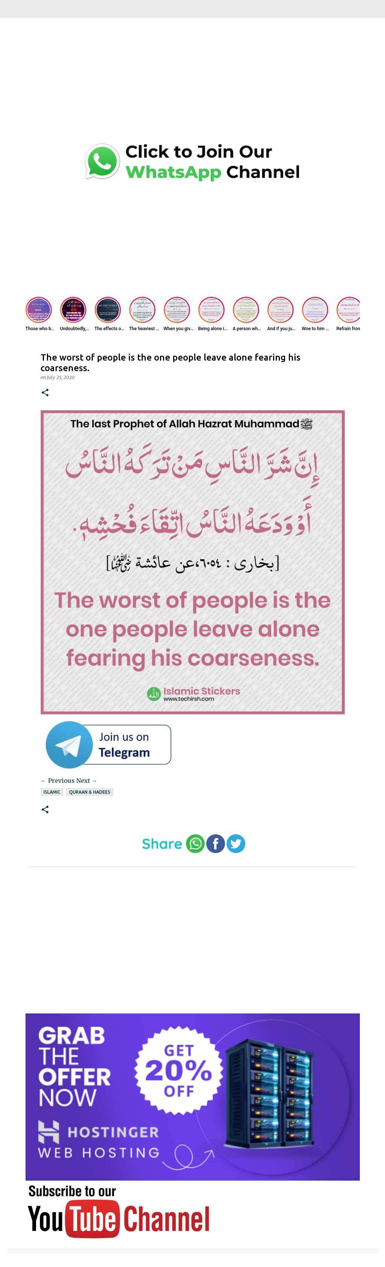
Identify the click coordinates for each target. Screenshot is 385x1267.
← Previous (58, 780)
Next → (87, 780)
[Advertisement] (193, 86)
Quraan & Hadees (89, 792)
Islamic (52, 792)
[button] (45, 393)
